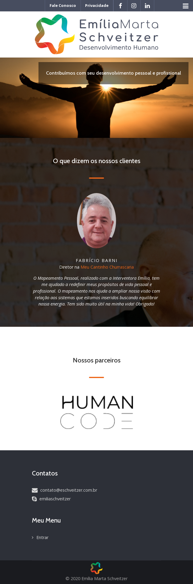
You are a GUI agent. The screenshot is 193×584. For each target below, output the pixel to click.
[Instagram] (134, 5)
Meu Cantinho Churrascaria (107, 267)
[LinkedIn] (147, 5)
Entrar (42, 537)
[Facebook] (120, 5)
